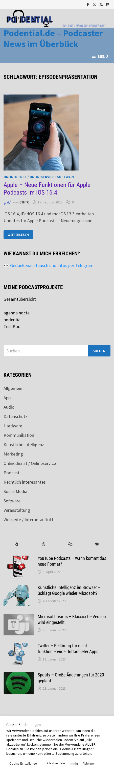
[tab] (17, 544)
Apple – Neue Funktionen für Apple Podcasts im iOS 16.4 (47, 188)
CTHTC (24, 202)
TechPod (12, 326)
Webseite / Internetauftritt (28, 519)
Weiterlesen (18, 234)
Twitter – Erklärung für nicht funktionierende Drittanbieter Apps (68, 648)
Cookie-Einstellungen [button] (23, 763)
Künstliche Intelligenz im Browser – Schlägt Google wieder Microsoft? (69, 590)
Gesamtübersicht (20, 299)
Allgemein (13, 388)
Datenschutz (15, 416)
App (7, 398)
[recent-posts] (43, 544)
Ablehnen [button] (89, 763)
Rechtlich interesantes (25, 482)
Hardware (13, 426)
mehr (74, 763)
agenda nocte (17, 313)
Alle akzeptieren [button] (56, 763)
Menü (100, 56)
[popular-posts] (17, 544)
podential (12, 320)
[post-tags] (97, 544)
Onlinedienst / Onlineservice (29, 177)
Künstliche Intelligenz (24, 444)
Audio (9, 407)
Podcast (11, 473)
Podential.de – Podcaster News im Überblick (53, 38)
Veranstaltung (17, 510)
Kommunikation (19, 435)
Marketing (13, 454)
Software (66, 177)
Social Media (15, 491)
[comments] (70, 544)
